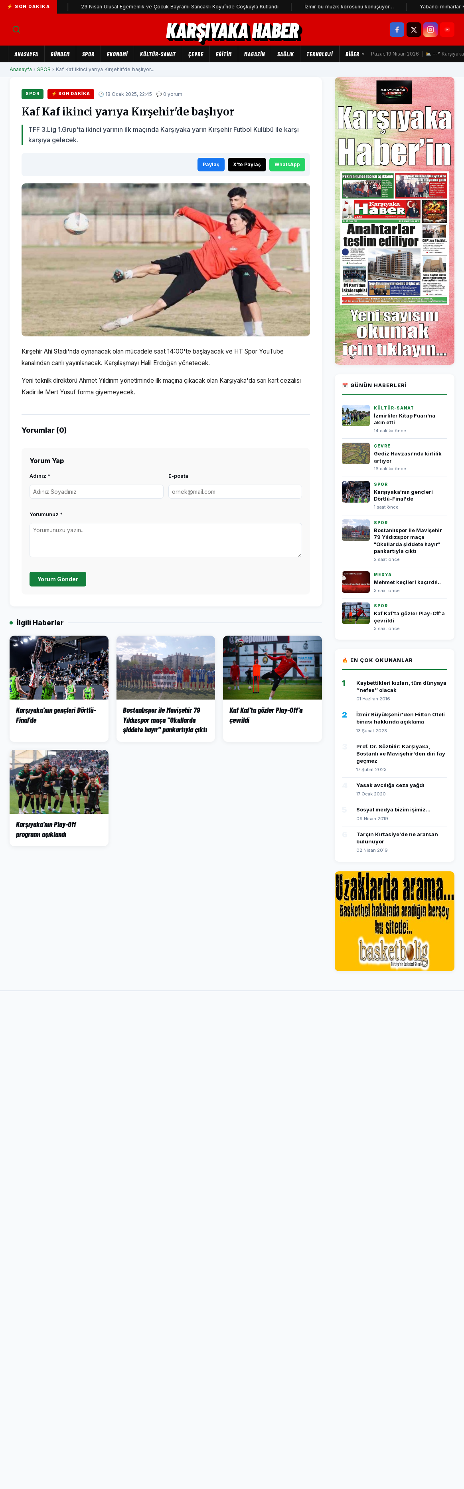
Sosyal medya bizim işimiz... (393, 809)
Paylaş (211, 164)
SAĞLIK (285, 54)
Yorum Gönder (58, 579)
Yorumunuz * (46, 514)
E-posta (178, 476)
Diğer (355, 54)
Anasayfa (26, 54)
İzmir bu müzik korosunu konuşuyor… (359, 7)
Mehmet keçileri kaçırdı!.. (407, 582)
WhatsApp (287, 164)
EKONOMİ (117, 54)
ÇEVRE (195, 54)
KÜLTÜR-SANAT (158, 54)
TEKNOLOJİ (319, 54)
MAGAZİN (254, 54)
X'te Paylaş (247, 164)
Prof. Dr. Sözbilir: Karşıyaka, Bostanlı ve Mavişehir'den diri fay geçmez (400, 753)
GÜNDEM (60, 54)
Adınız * (40, 476)
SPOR (88, 54)
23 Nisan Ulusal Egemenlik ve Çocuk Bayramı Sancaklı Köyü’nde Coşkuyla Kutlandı (189, 7)
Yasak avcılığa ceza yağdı (390, 785)
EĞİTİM (224, 54)
